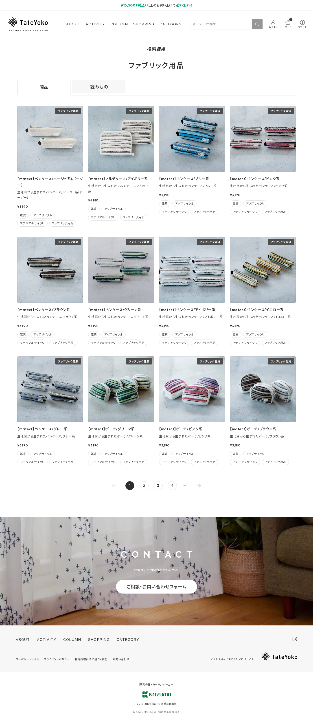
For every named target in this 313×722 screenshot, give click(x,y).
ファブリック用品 (63, 223)
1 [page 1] (130, 485)
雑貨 (23, 215)
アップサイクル (42, 215)
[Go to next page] (199, 485)
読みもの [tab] (99, 87)
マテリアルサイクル (32, 223)
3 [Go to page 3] (158, 485)
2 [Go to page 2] (144, 485)
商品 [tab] (43, 87)
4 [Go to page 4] (172, 485)
